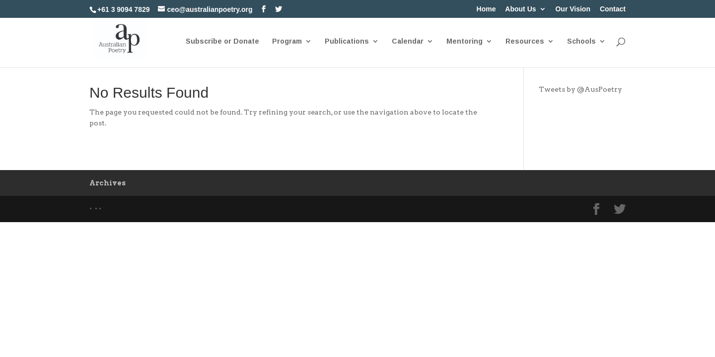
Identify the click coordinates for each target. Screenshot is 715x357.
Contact (613, 9)
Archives (107, 183)
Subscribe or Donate (222, 41)
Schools (581, 41)
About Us (520, 9)
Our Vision (572, 9)
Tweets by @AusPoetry (580, 89)
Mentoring (464, 41)
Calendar (408, 41)
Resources (524, 41)
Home (486, 9)
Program (287, 41)
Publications (347, 41)
